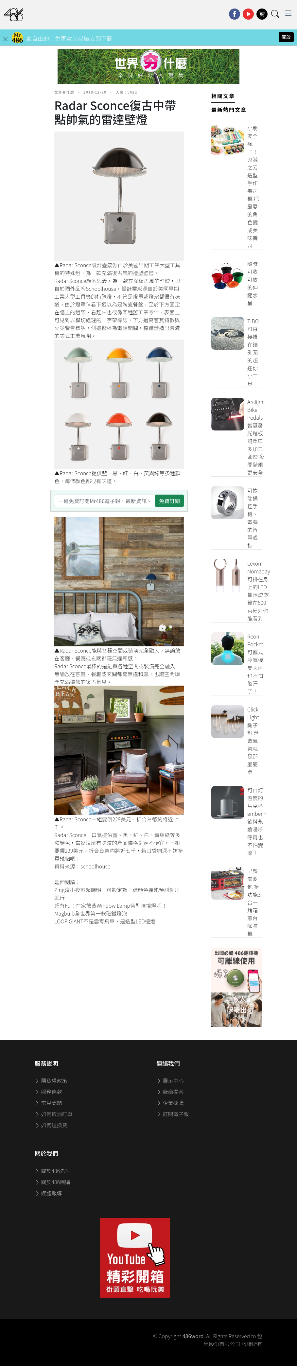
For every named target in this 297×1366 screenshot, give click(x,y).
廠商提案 (170, 1091)
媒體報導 (48, 1193)
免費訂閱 (169, 501)
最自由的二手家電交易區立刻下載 (69, 38)
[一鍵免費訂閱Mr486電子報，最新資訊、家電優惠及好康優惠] (104, 501)
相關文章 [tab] (223, 96)
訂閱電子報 (172, 1114)
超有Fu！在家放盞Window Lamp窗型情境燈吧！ (110, 905)
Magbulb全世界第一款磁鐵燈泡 (90, 913)
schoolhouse (95, 866)
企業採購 (170, 1103)
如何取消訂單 (54, 1114)
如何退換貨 (51, 1125)
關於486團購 (52, 1182)
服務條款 (48, 1091)
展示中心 (170, 1080)
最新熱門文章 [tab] (229, 110)
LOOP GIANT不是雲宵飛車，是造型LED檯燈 (104, 921)
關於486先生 (52, 1171)
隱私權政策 (51, 1080)
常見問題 (48, 1103)
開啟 (286, 37)
